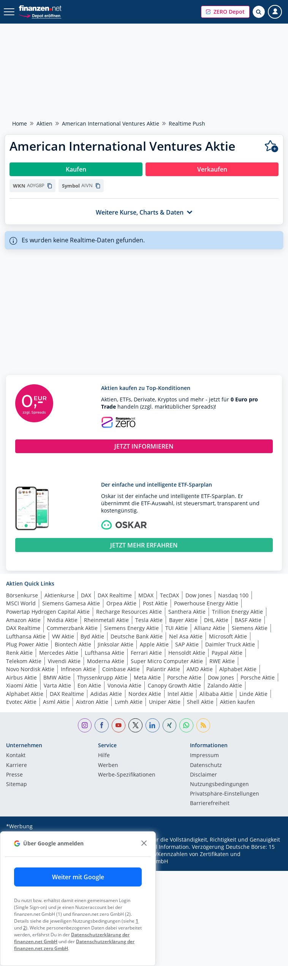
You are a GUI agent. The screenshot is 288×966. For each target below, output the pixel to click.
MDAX (145, 595)
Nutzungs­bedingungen (219, 784)
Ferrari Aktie (146, 652)
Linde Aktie (253, 693)
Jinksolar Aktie (115, 644)
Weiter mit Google (78, 877)
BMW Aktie (57, 677)
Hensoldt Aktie (186, 652)
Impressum (204, 756)
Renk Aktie (19, 652)
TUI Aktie (176, 628)
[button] (225, 12)
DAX (86, 595)
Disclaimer (203, 775)
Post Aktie (155, 603)
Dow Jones (198, 595)
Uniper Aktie (164, 701)
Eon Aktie (89, 685)
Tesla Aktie (149, 620)
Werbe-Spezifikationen (126, 775)
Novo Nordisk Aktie (30, 669)
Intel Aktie (180, 693)
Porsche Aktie (184, 677)
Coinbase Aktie (121, 669)
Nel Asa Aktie (186, 636)
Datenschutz (206, 765)
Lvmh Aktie (128, 701)
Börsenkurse (22, 595)
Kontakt (15, 756)
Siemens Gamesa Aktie (71, 603)
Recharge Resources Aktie (129, 611)
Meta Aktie (147, 677)
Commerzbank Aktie (72, 628)
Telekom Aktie (23, 661)
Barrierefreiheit (209, 803)
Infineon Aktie (78, 669)
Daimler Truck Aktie (230, 644)
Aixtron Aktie (92, 701)
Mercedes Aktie (58, 652)
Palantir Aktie (163, 669)
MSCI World (21, 603)
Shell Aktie (200, 701)
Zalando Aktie (224, 685)
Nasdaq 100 (233, 595)
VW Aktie (63, 636)
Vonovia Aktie (124, 685)
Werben (108, 765)
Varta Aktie (57, 685)
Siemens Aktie (249, 628)
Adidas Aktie (106, 693)
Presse (14, 775)
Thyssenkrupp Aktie (102, 677)
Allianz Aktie (209, 628)
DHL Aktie (216, 620)
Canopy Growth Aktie (174, 685)
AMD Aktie (200, 669)
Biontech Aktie (73, 644)
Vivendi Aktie (64, 661)
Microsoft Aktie (228, 636)
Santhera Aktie (187, 611)
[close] (144, 843)
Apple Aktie (154, 644)
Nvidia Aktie (62, 620)
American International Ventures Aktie (110, 123)
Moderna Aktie (105, 661)
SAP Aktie (187, 644)
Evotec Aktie (21, 701)
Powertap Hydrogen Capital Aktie (48, 611)
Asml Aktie (56, 701)
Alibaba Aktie (216, 693)
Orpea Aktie (121, 603)
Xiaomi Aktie (21, 685)
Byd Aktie (92, 636)
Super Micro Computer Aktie (167, 661)
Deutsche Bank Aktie (137, 636)
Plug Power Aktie (27, 644)
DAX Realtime (115, 595)
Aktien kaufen (237, 701)
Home (19, 123)
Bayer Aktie (183, 620)
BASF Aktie (248, 620)
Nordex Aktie (144, 693)
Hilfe (104, 756)
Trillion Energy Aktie (237, 611)
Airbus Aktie (21, 677)
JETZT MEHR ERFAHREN (144, 545)
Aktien (44, 123)
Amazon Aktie (23, 620)
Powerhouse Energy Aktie (206, 603)
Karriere (16, 765)
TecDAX (169, 595)
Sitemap (16, 784)
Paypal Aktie (227, 652)
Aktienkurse (59, 595)
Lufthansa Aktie (26, 636)
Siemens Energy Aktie (131, 628)
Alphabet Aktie (237, 669)
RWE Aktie (222, 661)
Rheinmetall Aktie (106, 620)
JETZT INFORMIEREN (144, 446)
